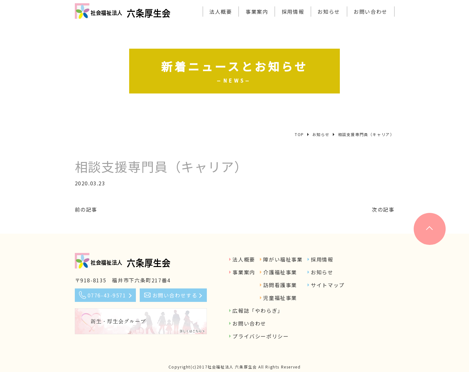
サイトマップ (328, 285)
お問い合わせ (370, 11)
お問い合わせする (175, 295)
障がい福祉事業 (282, 259)
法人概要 (220, 11)
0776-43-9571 (107, 295)
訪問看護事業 (280, 285)
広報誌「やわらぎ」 (257, 310)
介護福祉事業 (280, 272)
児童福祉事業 (280, 298)
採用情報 (293, 11)
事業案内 (257, 11)
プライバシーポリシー (260, 336)
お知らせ (328, 11)
